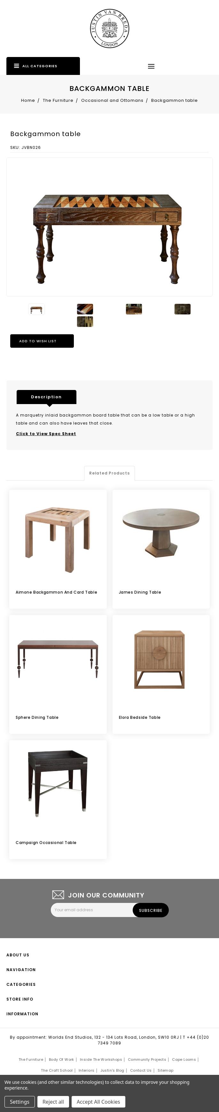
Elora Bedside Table (140, 717)
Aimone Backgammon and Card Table (56, 592)
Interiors (87, 1070)
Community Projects (147, 1059)
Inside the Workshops (101, 1059)
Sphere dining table (37, 717)
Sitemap (166, 1070)
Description (46, 397)
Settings (19, 1101)
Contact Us (141, 1070)
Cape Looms (184, 1059)
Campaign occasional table (46, 842)
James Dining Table (140, 592)
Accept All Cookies (98, 1101)
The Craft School (57, 1070)
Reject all (53, 1101)
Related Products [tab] (109, 473)
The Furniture (31, 1059)
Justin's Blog (112, 1070)
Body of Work (61, 1059)
